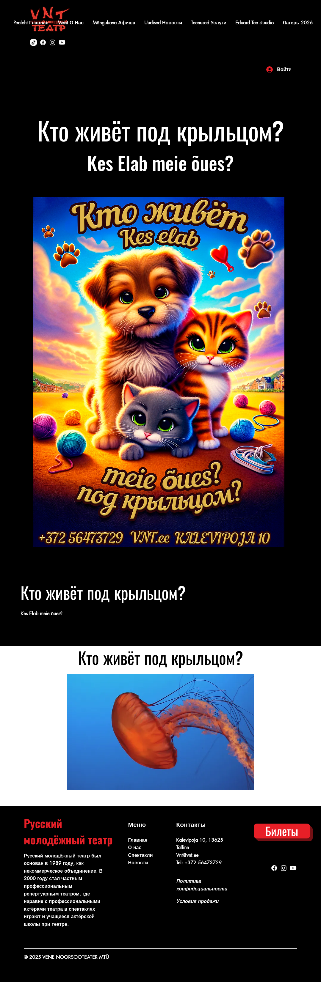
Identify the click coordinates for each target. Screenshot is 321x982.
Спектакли (140, 855)
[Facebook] (43, 42)
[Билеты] (282, 831)
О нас (135, 847)
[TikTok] (33, 42)
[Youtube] (62, 42)
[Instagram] (52, 42)
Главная (138, 840)
